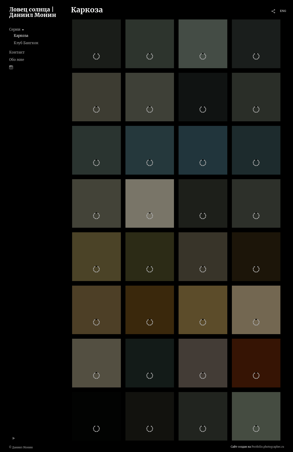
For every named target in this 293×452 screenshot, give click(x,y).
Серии (14, 29)
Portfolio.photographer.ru (268, 446)
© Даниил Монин (21, 447)
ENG (283, 11)
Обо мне (16, 59)
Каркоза (21, 35)
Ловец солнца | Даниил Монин (32, 12)
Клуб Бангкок (26, 43)
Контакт (16, 52)
